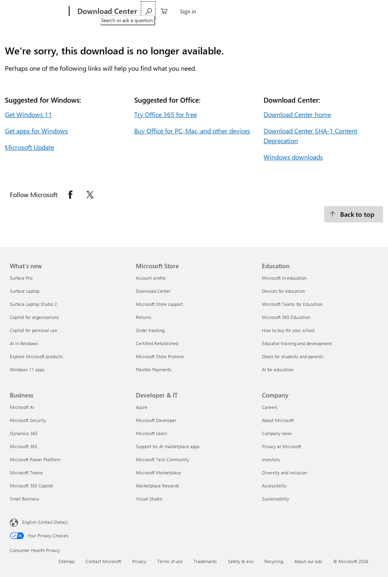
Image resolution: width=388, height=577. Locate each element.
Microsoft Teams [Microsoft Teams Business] (26, 472)
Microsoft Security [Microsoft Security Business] (28, 420)
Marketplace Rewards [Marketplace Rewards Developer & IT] (157, 486)
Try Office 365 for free (165, 114)
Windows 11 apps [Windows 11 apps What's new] (27, 369)
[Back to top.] (353, 214)
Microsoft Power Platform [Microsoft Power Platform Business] (35, 459)
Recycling (273, 561)
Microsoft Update (29, 147)
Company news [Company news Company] (277, 433)
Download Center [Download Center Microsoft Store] (153, 291)
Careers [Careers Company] (269, 407)
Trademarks (205, 561)
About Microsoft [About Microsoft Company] (278, 420)
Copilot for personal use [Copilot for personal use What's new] (33, 330)
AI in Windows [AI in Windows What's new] (24, 343)
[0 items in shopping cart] (344, 10)
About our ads (308, 561)
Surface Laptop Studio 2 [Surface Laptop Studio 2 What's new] (33, 304)
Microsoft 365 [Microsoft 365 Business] (23, 446)
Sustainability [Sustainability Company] (275, 499)
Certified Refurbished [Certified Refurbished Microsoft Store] (157, 343)
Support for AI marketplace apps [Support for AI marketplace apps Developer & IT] (168, 446)
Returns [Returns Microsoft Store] (143, 317)
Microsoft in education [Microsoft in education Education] (284, 278)
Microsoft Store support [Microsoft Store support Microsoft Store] (159, 304)
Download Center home (297, 114)
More (205, 11)
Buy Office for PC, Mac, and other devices (192, 130)
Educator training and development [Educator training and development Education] (297, 343)
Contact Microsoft (103, 561)
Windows (155, 11)
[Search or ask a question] (328, 10)
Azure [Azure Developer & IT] (141, 407)
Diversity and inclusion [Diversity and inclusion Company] (284, 472)
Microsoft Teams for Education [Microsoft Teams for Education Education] (292, 304)
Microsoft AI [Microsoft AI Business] (22, 407)
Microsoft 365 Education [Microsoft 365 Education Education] (286, 317)
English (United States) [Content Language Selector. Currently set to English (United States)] (45, 522)
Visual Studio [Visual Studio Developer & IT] (149, 499)
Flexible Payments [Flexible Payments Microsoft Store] (153, 369)
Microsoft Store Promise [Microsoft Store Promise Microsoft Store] (160, 356)
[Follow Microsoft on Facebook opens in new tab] (70, 194)
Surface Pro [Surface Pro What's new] (21, 278)
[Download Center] (106, 11)
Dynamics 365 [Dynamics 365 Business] (24, 433)
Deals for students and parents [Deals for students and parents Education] (292, 356)
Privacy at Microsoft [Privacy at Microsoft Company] (281, 446)
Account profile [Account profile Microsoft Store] (151, 278)
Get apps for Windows (36, 130)
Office (182, 11)
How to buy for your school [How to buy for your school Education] (288, 330)
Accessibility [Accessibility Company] (274, 486)
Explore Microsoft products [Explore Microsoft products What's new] (36, 356)
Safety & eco (240, 561)
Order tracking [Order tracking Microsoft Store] (150, 330)
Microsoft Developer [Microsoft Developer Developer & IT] (156, 420)
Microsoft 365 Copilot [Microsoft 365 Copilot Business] (31, 486)
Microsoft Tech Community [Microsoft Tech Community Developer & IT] (162, 459)
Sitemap (66, 561)
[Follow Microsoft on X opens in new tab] (90, 194)
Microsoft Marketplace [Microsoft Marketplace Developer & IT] (158, 472)
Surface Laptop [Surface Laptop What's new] (24, 291)
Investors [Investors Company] (271, 459)
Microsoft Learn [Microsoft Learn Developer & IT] (151, 433)
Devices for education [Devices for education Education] (283, 291)
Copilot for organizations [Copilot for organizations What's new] (34, 317)
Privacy (139, 561)
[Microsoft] (38, 11)
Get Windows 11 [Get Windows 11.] (28, 114)
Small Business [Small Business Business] (24, 499)
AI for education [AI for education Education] (277, 369)
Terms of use (170, 561)
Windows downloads (293, 157)
